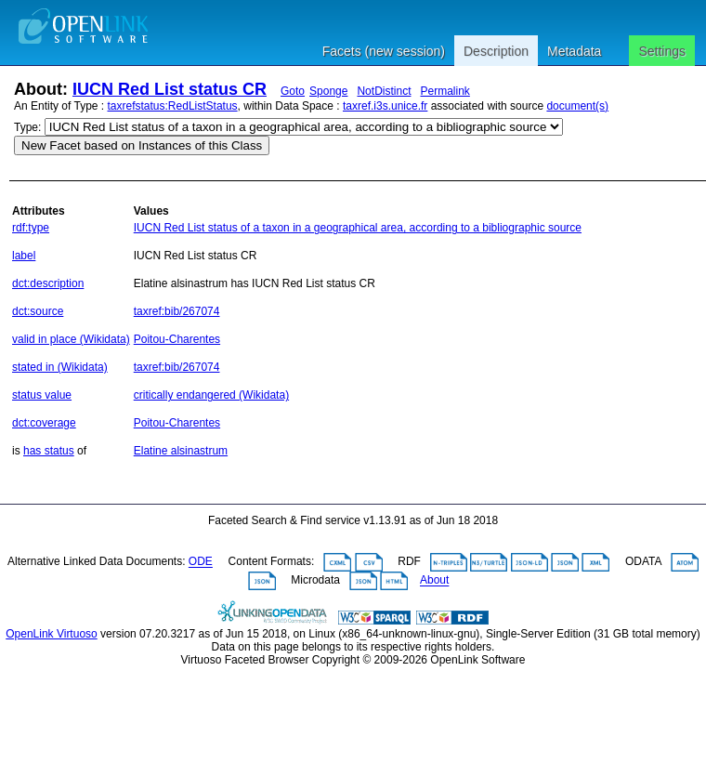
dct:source (37, 311)
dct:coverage (44, 422)
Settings (662, 51)
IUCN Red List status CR (169, 89)
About (434, 580)
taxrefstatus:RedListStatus (173, 105)
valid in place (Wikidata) (71, 339)
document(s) (577, 105)
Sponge (328, 91)
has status (48, 450)
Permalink (444, 91)
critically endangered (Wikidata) (211, 394)
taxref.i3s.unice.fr (385, 105)
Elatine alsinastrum (181, 450)
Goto (293, 91)
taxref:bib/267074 (177, 311)
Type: (27, 127)
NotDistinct (384, 91)
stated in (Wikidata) (60, 367)
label (23, 255)
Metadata (574, 51)
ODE (201, 562)
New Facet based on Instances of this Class (141, 145)
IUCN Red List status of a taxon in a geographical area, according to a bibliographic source (358, 227)
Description (496, 51)
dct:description (48, 283)
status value (42, 394)
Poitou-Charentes (177, 339)
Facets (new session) (383, 51)
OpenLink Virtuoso (52, 633)
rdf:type (30, 227)
